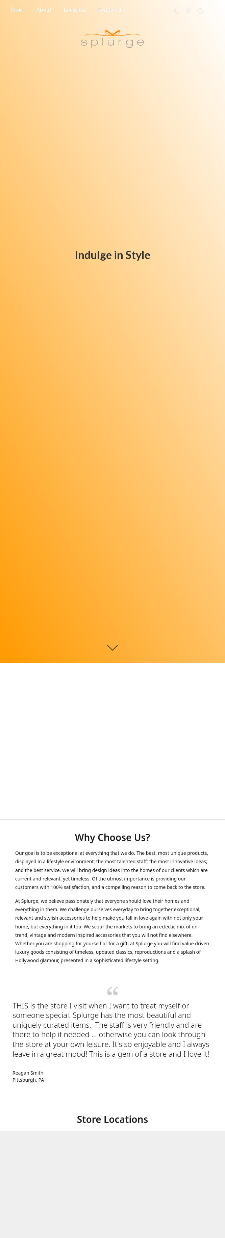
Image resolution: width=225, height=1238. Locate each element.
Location (74, 10)
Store (17, 10)
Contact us (110, 10)
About (43, 10)
